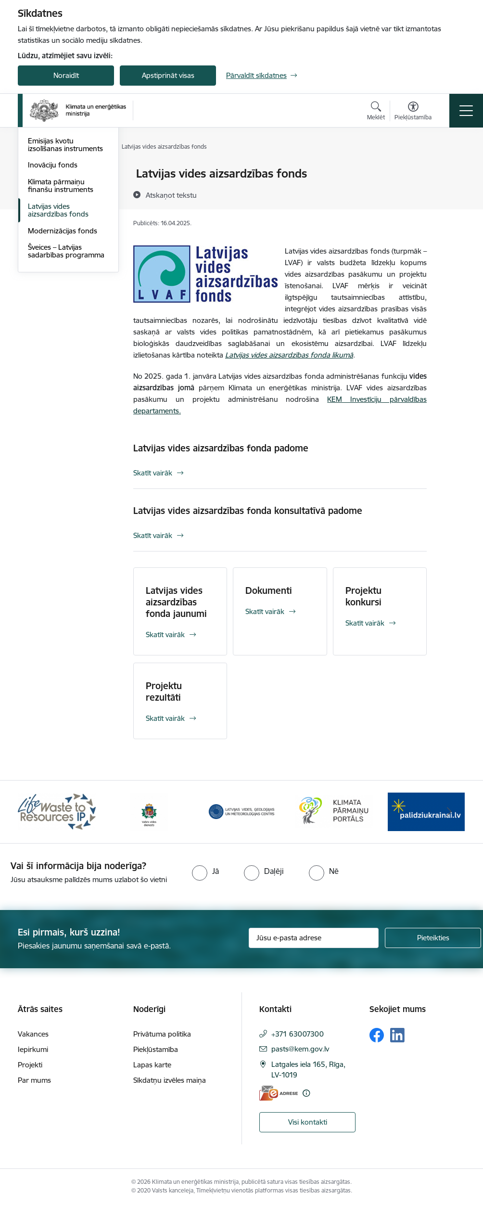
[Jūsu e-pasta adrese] (314, 938)
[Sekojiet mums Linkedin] (397, 1035)
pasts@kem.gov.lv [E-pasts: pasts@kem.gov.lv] (300, 1048)
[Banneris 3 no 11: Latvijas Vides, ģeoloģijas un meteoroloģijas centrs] (241, 811)
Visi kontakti (307, 1122)
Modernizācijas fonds (62, 345)
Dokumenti (268, 590)
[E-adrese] (278, 1093)
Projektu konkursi (363, 596)
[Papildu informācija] (306, 1093)
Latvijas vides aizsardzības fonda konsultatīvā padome (247, 510)
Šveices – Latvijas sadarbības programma (66, 365)
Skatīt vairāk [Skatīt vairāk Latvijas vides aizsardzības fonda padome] (152, 472)
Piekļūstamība (155, 1049)
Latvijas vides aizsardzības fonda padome (220, 448)
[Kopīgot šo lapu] (452, 193)
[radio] (205, 871)
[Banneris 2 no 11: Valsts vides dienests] (149, 811)
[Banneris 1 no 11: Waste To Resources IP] (57, 811)
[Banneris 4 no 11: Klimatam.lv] (334, 811)
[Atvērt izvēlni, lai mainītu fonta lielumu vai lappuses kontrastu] (413, 112)
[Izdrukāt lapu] (452, 169)
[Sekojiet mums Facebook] (376, 1035)
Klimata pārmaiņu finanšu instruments (60, 300)
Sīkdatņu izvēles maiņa (169, 1080)
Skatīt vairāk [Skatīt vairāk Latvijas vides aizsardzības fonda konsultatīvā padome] (152, 535)
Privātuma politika (162, 1033)
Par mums (34, 1080)
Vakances (33, 1033)
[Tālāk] (449, 811)
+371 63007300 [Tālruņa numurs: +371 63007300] (297, 1033)
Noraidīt (66, 75)
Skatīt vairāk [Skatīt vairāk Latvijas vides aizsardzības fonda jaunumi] (165, 634)
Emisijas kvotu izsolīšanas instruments (65, 259)
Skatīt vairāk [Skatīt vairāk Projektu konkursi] (364, 623)
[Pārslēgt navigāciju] (466, 111)
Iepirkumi (33, 1049)
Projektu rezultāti (164, 691)
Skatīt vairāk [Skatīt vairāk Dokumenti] (264, 611)
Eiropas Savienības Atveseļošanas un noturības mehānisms (63, 230)
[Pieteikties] (433, 938)
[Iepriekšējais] (34, 811)
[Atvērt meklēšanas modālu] (376, 112)
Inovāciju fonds (52, 279)
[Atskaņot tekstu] (171, 195)
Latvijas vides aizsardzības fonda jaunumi (176, 602)
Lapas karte (152, 1064)
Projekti (30, 1064)
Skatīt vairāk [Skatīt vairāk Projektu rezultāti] (165, 718)
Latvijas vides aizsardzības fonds (58, 324)
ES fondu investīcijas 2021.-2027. (61, 177)
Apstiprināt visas (168, 75)
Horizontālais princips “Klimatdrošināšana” (62, 202)
